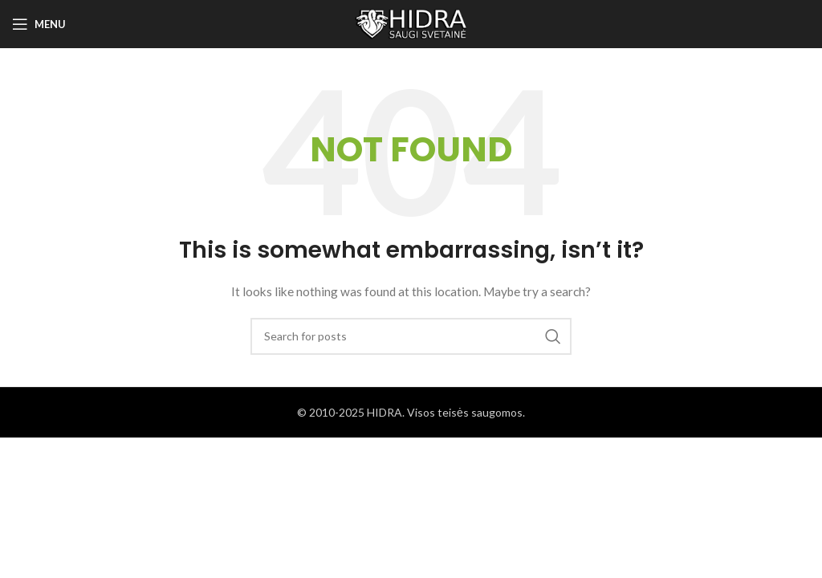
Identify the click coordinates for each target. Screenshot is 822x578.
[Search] (411, 336)
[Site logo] (411, 23)
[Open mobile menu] (39, 24)
